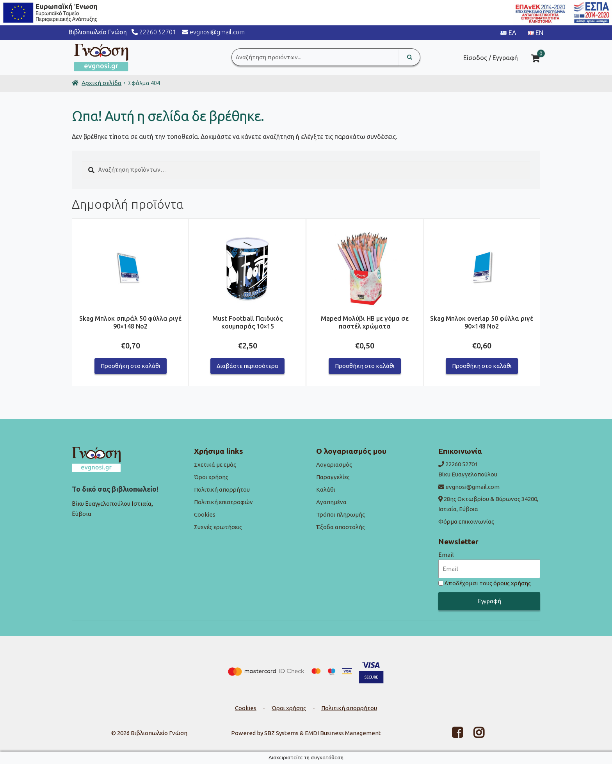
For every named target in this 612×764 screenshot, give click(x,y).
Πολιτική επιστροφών (223, 502)
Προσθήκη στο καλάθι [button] (130, 365)
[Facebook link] (452, 735)
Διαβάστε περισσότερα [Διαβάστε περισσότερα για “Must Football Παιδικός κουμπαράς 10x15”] (247, 365)
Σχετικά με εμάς (215, 464)
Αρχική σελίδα (101, 83)
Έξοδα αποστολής (340, 527)
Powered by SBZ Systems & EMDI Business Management (306, 733)
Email (446, 554)
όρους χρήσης (512, 583)
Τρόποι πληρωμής (340, 514)
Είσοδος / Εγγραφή (490, 57)
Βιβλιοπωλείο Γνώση (159, 733)
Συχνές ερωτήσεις (218, 527)
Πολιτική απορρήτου (222, 489)
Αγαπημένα (331, 502)
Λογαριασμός (334, 464)
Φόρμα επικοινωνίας (466, 521)
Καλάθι (325, 489)
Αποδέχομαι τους (488, 583)
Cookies (204, 514)
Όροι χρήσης (211, 477)
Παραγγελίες (333, 477)
